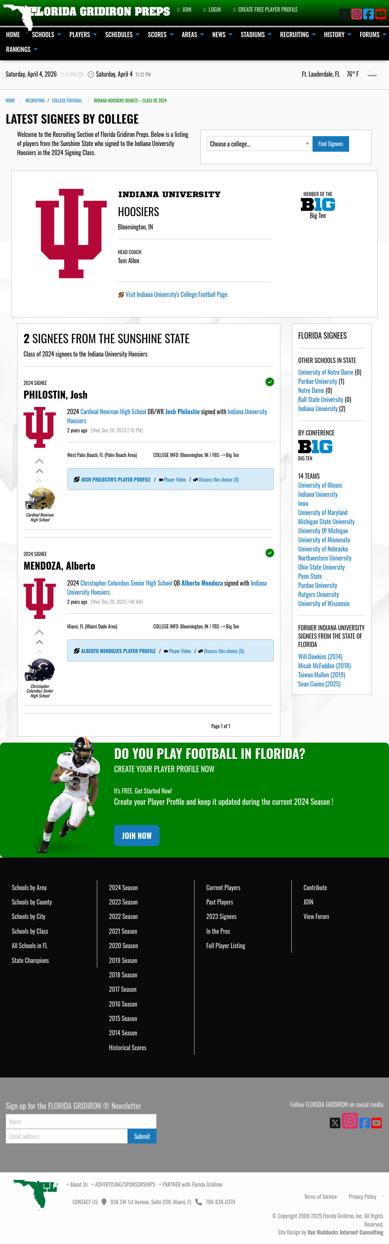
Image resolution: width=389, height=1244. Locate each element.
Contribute (315, 887)
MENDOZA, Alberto (59, 565)
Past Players (219, 901)
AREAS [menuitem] (189, 34)
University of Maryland (323, 512)
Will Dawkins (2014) (320, 656)
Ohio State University (321, 567)
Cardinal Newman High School (113, 411)
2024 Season (123, 887)
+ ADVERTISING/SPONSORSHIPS (123, 1184)
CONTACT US (84, 1202)
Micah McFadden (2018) (324, 665)
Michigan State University (326, 521)
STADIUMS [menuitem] (253, 34)
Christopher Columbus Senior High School (126, 582)
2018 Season (123, 974)
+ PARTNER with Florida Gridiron (191, 1184)
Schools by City (28, 916)
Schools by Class (30, 931)
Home (10, 100)
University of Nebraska (323, 548)
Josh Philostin (182, 411)
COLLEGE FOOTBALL (67, 100)
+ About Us (77, 1184)
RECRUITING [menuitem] (294, 34)
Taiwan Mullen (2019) (321, 674)
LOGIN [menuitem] (212, 9)
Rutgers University (318, 594)
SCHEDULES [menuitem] (119, 34)
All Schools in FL (29, 945)
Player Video (175, 479)
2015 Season (123, 1018)
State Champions (30, 960)
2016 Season (123, 1003)
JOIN (308, 901)
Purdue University (317, 381)
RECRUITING (34, 100)
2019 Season (123, 960)
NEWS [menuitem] (219, 34)
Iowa (303, 503)
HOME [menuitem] (13, 34)
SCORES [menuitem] (157, 34)
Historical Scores (127, 1047)
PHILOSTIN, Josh (55, 394)
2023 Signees (221, 916)
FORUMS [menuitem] (370, 34)
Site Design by (330, 1232)
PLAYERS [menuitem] (80, 34)
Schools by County (32, 901)
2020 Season (123, 945)
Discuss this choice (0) (219, 479)
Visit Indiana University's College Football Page (176, 294)
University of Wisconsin (323, 603)
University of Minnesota (324, 539)
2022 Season (123, 916)
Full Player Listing (225, 945)
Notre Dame (311, 390)
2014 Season (123, 1032)
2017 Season (122, 989)
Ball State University (320, 399)
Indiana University (318, 408)
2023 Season (123, 901)
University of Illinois (320, 485)
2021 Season (123, 931)
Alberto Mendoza (202, 582)
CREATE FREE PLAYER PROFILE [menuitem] (265, 9)
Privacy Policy (362, 1196)
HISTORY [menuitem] (334, 34)
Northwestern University (324, 557)
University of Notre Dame (325, 372)
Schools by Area (29, 887)
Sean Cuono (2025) (319, 683)
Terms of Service (320, 1196)
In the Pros (218, 931)
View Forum (316, 916)
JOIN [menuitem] (184, 9)
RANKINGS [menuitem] (18, 49)
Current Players (223, 887)
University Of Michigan (323, 530)
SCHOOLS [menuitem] (43, 34)
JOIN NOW (137, 835)
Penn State (310, 576)
